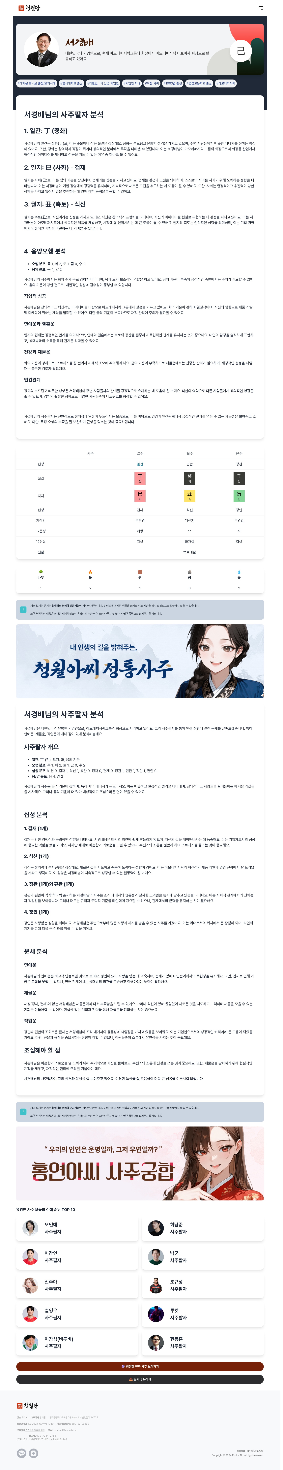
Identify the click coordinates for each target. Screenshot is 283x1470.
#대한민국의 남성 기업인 (103, 83)
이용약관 (241, 1451)
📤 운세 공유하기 (140, 1379)
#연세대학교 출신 (71, 83)
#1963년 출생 (173, 83)
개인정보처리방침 (255, 1451)
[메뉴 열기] (261, 8)
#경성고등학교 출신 (199, 83)
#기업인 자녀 (132, 83)
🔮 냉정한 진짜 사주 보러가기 (140, 1366)
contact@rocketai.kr (65, 1430)
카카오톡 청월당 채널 (34, 1430)
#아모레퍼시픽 (225, 83)
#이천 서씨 (152, 83)
